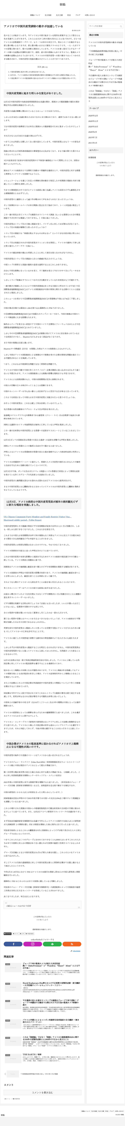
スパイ (16, 940)
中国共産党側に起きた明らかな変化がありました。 (28, 72)
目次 (39, 67)
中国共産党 (30, 940)
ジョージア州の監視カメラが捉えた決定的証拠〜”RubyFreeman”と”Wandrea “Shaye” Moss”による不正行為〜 (105, 65)
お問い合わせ (118, 1120)
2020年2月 (92, 132)
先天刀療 (98, 1120)
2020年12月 (93, 116)
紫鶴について (80, 1120)
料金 (104, 1120)
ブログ (110, 1120)
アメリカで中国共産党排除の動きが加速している (105, 44)
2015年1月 (92, 143)
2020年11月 (93, 121)
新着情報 (8, 940)
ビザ (23, 940)
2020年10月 (93, 127)
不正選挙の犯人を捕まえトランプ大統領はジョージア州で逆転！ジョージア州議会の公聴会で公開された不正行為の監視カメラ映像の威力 (105, 81)
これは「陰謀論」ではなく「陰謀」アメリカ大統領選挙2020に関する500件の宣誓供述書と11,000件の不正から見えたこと (105, 96)
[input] (105, 26)
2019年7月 (92, 137)
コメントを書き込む (42, 1101)
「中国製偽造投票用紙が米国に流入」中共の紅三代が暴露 (105, 52)
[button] (121, 26)
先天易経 (90, 1120)
